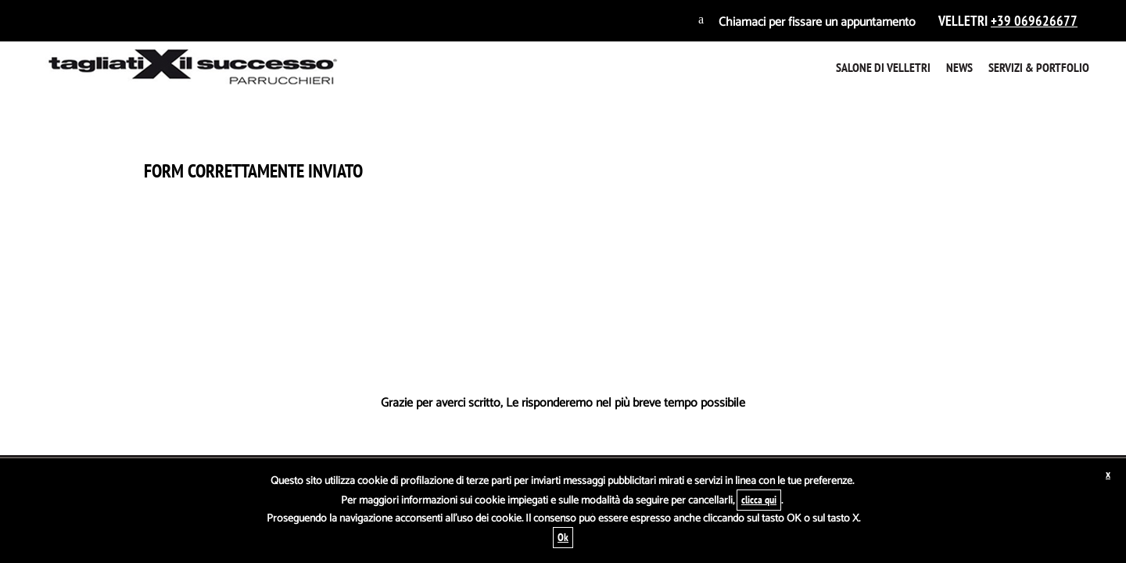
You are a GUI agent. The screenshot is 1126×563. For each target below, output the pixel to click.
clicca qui (758, 500)
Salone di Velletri (883, 67)
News (959, 67)
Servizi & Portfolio (1038, 67)
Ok (563, 537)
